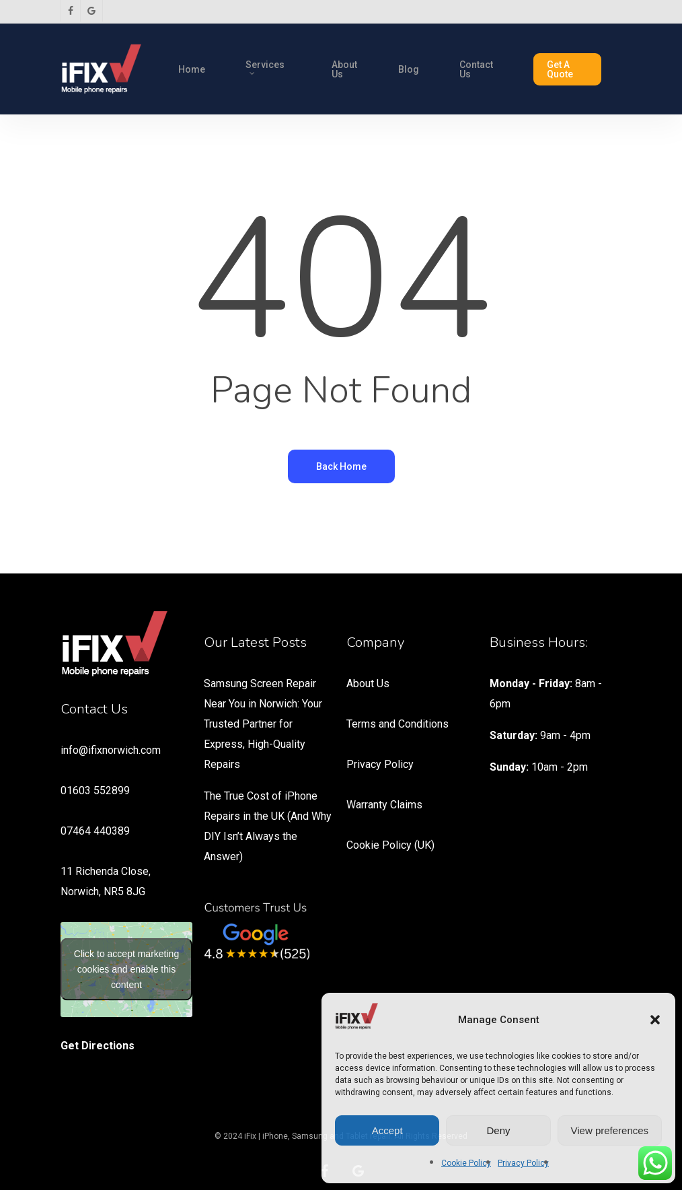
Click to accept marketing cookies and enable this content (126, 969)
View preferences (610, 1130)
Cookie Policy (466, 1163)
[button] (655, 1019)
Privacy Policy (523, 1163)
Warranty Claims (384, 804)
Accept (387, 1130)
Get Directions (98, 1045)
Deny (498, 1130)
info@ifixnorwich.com (111, 750)
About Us (367, 683)
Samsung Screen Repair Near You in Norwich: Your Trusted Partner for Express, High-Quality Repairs (263, 724)
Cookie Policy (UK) (390, 845)
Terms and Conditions (397, 724)
